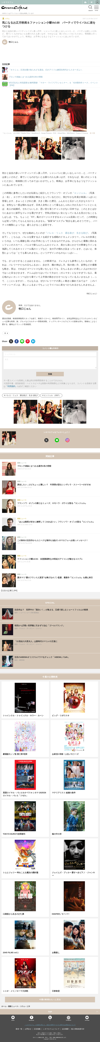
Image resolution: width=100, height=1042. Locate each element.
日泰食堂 (56, 991)
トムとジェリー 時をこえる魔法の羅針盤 (20, 872)
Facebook (31, 1020)
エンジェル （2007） (52, 395)
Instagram (68, 1018)
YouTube (87, 1020)
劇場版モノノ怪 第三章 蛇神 (15, 754)
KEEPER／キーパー (61, 914)
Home (12, 1020)
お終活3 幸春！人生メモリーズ (65, 754)
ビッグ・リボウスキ (60, 715)
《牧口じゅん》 (91, 294)
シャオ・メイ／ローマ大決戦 (15, 991)
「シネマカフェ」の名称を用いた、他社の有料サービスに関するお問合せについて (50, 1025)
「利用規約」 (11, 386)
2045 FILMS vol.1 (11, 952)
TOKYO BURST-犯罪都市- (14, 834)
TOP (50, 1012)
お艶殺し (56, 952)
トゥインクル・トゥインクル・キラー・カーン (23, 715)
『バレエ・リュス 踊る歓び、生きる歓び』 (67, 233)
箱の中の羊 (57, 834)
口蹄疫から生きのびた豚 (13, 914)
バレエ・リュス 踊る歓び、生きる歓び (22, 395)
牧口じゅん (25, 308)
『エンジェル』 (80, 193)
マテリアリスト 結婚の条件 (64, 793)
